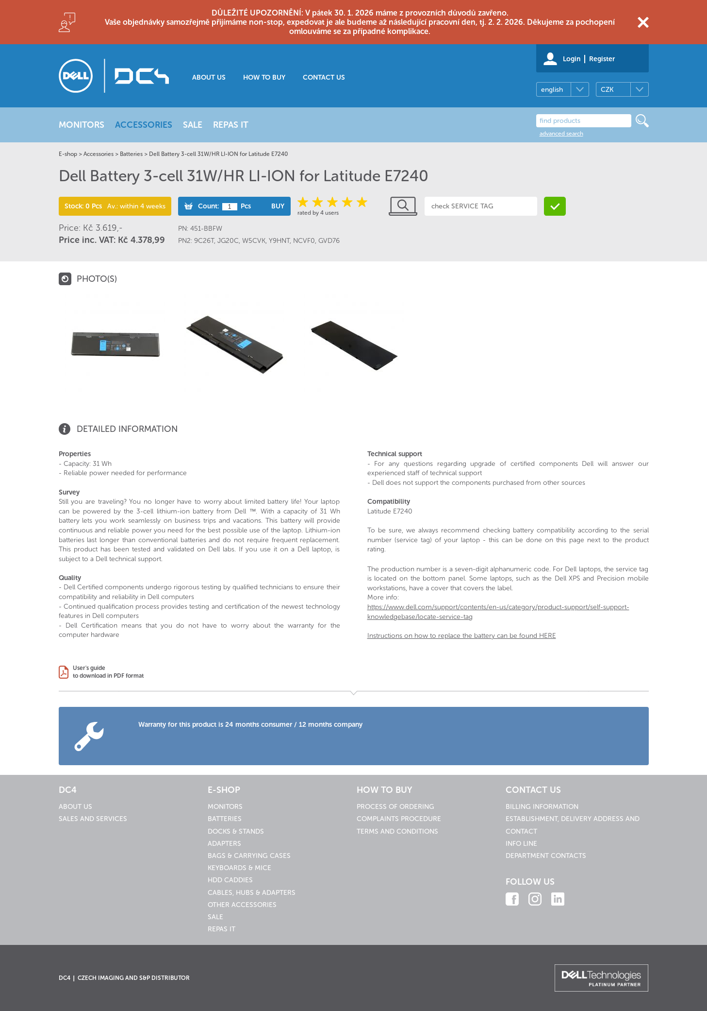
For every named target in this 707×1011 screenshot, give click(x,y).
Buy (277, 206)
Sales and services (93, 819)
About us (209, 77)
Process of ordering (395, 807)
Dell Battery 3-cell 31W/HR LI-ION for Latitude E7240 (218, 154)
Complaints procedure (399, 819)
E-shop (68, 154)
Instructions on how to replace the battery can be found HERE (461, 636)
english (552, 90)
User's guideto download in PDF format (108, 672)
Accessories (98, 154)
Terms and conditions (397, 831)
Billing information (542, 807)
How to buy (264, 77)
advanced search (561, 133)
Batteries (131, 154)
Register (602, 59)
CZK (607, 90)
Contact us (324, 77)
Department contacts (546, 856)
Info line (521, 844)
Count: (208, 206)
